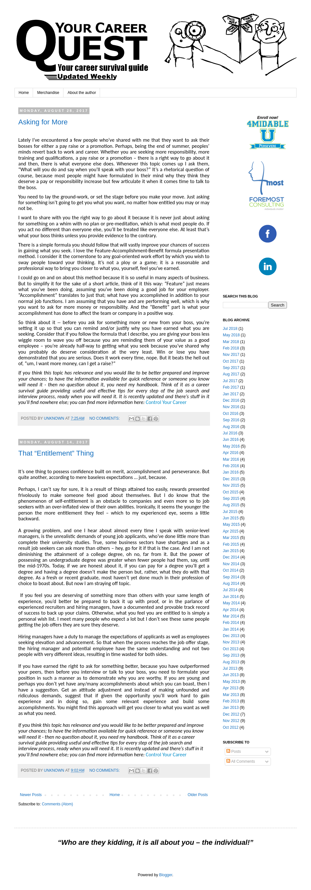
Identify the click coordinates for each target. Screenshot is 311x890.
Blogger (165, 875)
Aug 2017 (231, 374)
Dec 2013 (231, 636)
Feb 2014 (231, 622)
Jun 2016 (231, 439)
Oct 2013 (231, 649)
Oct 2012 (231, 727)
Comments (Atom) (57, 804)
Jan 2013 (231, 707)
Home (24, 92)
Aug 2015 (231, 505)
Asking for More (43, 122)
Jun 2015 (231, 518)
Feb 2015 (231, 544)
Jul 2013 (230, 668)
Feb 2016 (231, 466)
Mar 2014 (231, 616)
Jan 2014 (231, 629)
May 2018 (231, 335)
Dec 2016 (231, 400)
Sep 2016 (231, 420)
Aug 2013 (231, 662)
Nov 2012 (231, 720)
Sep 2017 (231, 367)
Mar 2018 (231, 342)
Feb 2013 (231, 701)
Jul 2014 (230, 590)
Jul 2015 (230, 511)
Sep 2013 (231, 655)
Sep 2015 (231, 498)
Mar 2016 (231, 459)
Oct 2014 (231, 570)
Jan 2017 (231, 394)
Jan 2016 (231, 472)
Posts (233, 751)
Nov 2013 (231, 642)
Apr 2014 (231, 610)
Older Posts (198, 795)
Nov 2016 (231, 407)
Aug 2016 (231, 426)
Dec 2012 (231, 714)
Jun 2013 (231, 675)
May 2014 (231, 603)
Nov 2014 (231, 564)
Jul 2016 (230, 433)
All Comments (240, 761)
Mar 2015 (231, 537)
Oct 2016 (231, 413)
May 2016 (231, 446)
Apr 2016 (231, 452)
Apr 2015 (231, 531)
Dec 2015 (231, 479)
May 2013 (231, 681)
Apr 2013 (231, 688)
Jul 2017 (230, 381)
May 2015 (231, 524)
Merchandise (48, 92)
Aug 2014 (231, 583)
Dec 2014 (231, 557)
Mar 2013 (231, 695)
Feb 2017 (231, 387)
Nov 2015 (231, 485)
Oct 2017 (231, 361)
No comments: (105, 418)
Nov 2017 (231, 354)
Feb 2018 (231, 348)
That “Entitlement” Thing (56, 453)
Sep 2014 (231, 577)
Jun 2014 (231, 596)
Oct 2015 (231, 492)
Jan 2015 (231, 551)
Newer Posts (31, 795)
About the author (82, 92)
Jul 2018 (230, 328)
